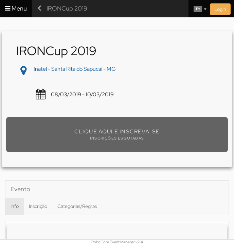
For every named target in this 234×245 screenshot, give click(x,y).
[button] (197, 8)
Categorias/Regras (77, 206)
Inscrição (38, 206)
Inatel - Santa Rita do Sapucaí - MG (75, 68)
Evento (20, 189)
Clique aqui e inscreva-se (117, 131)
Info (15, 206)
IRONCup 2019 (67, 8)
